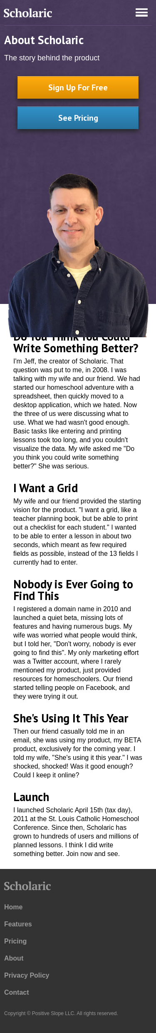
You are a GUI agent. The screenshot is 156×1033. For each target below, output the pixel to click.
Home (13, 907)
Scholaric (27, 14)
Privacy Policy (27, 975)
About (13, 958)
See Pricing (78, 117)
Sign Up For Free (78, 87)
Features (18, 924)
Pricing (15, 941)
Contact (16, 992)
